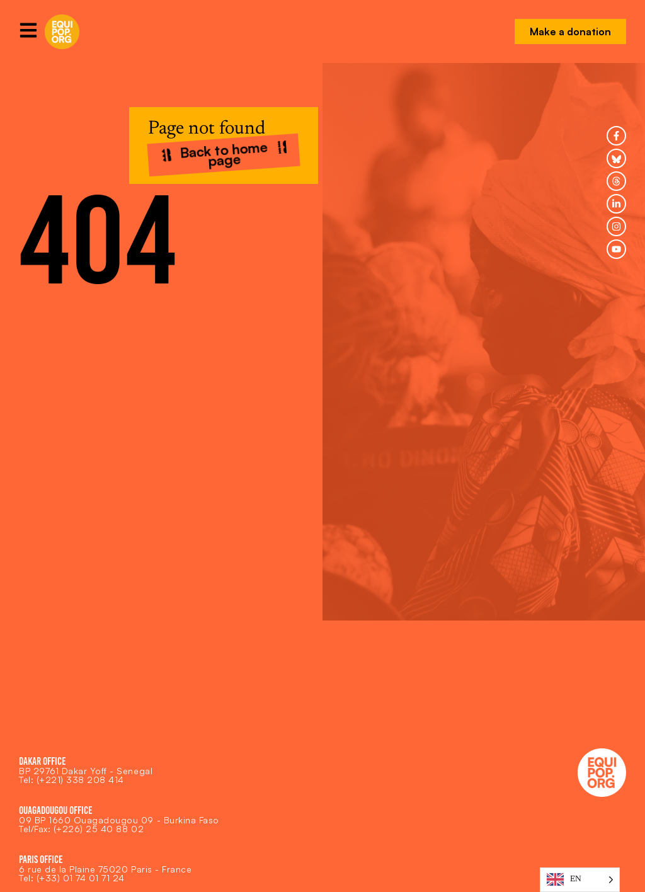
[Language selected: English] (580, 879)
